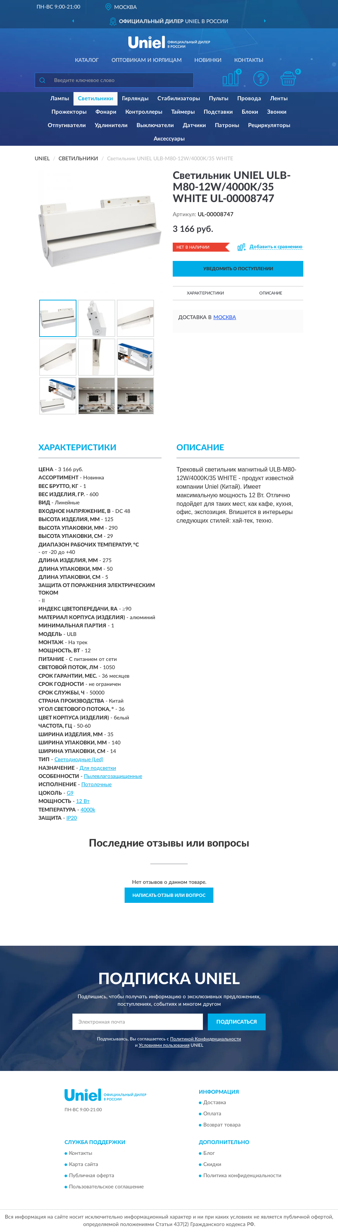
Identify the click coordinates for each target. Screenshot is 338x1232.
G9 (70, 793)
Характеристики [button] (205, 293)
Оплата (212, 1114)
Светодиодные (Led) (78, 759)
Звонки (277, 112)
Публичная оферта (91, 1175)
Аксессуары (169, 139)
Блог (209, 1153)
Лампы (59, 98)
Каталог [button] (87, 60)
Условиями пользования (164, 1045)
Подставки (218, 112)
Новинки (208, 60)
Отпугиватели (67, 125)
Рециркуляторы (269, 125)
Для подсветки (97, 768)
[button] (261, 78)
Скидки (212, 1164)
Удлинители (111, 125)
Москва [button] (224, 317)
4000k (88, 810)
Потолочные (96, 784)
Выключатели (155, 125)
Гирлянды (135, 98)
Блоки (250, 112)
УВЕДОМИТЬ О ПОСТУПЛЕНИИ (238, 269)
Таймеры (183, 112)
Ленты (279, 98)
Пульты (218, 98)
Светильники (95, 98)
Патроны (227, 125)
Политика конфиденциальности (242, 1175)
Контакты (248, 60)
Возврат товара (222, 1125)
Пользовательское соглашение (106, 1187)
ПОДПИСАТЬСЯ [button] (236, 1022)
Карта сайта (83, 1164)
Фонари (106, 112)
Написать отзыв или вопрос (169, 895)
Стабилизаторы (178, 98)
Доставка (214, 1103)
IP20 (71, 818)
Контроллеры (143, 112)
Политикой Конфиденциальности (205, 1039)
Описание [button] (270, 293)
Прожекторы (69, 112)
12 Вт (83, 801)
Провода (249, 98)
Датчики (194, 125)
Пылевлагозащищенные (113, 776)
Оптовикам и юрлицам (147, 60)
